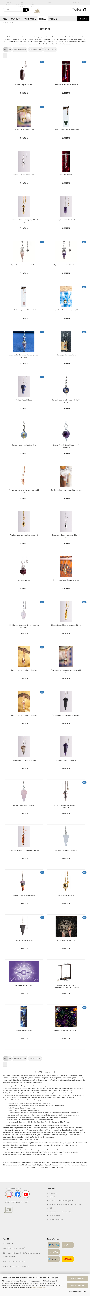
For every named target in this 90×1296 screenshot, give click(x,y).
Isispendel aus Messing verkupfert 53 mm (24, 850)
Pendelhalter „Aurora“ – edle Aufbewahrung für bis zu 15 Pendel (66, 986)
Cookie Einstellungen (56, 1219)
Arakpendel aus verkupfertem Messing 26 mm (24, 491)
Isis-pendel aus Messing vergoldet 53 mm (66, 625)
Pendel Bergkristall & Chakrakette (66, 850)
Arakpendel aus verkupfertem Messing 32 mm (66, 671)
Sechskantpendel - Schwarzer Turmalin (66, 715)
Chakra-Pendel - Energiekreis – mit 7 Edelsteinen (66, 446)
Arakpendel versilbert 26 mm (23, 175)
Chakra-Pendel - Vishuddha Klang (24, 445)
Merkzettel (75, 2)
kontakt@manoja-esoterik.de (21, 3)
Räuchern (15, 19)
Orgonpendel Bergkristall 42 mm (24, 760)
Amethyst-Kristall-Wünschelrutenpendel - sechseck (24, 356)
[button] (5, 49)
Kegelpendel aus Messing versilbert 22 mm (66, 490)
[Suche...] (26, 10)
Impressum (53, 1193)
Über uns (32, 3)
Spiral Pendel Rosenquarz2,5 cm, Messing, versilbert (24, 626)
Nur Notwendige (77, 1285)
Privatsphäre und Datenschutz (60, 1212)
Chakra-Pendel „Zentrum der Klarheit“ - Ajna (66, 401)
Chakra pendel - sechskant (66, 355)
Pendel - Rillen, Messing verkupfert (24, 670)
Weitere (53, 19)
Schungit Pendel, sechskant (24, 940)
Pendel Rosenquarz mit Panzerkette (24, 310)
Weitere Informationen (77, 1291)
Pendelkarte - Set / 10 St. (24, 985)
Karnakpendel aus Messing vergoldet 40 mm (23, 221)
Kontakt (83, 19)
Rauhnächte (30, 19)
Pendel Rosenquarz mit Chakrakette (24, 805)
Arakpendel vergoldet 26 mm (23, 130)
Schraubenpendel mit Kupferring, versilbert (66, 806)
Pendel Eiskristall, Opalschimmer (66, 85)
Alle (5, 19)
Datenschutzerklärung (38, 1287)
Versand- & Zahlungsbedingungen (61, 1200)
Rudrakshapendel (24, 580)
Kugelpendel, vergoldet (66, 895)
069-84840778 (9, 3)
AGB (50, 1208)
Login (49, 2)
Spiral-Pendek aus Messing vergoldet (66, 580)
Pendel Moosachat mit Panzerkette (66, 130)
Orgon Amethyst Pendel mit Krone (66, 265)
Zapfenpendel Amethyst (66, 220)
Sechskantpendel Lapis (24, 400)
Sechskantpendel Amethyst (66, 760)
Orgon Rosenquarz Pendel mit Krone (24, 265)
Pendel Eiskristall (66, 175)
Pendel (42, 19)
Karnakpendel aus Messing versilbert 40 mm (66, 536)
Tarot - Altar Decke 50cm (66, 940)
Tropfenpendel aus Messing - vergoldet (24, 535)
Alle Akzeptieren (77, 1278)
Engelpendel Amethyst (24, 1030)
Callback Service (54, 1216)
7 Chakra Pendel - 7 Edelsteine (24, 895)
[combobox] (19, 49)
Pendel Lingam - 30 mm (23, 85)
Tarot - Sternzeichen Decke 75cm (66, 1030)
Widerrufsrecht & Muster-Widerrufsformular (65, 1204)
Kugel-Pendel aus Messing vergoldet (66, 310)
